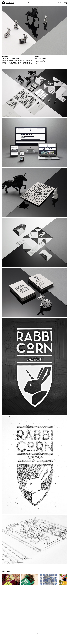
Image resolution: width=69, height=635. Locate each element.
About (50, 3)
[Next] (64, 579)
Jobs (55, 3)
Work (29, 3)
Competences (36, 3)
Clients (44, 3)
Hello (60, 3)
